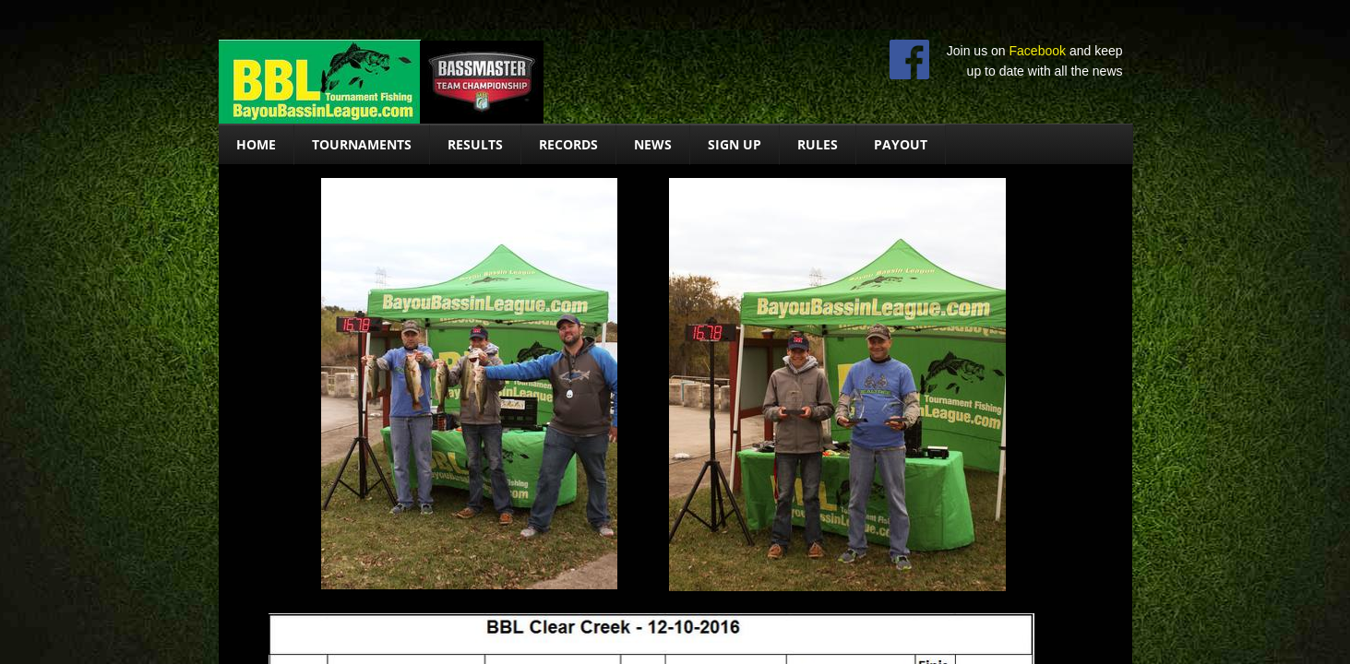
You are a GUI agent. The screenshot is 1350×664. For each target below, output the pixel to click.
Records (568, 144)
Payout (900, 144)
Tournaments (362, 144)
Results (475, 144)
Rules (817, 144)
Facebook (1038, 50)
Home (256, 144)
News (653, 144)
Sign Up (734, 144)
